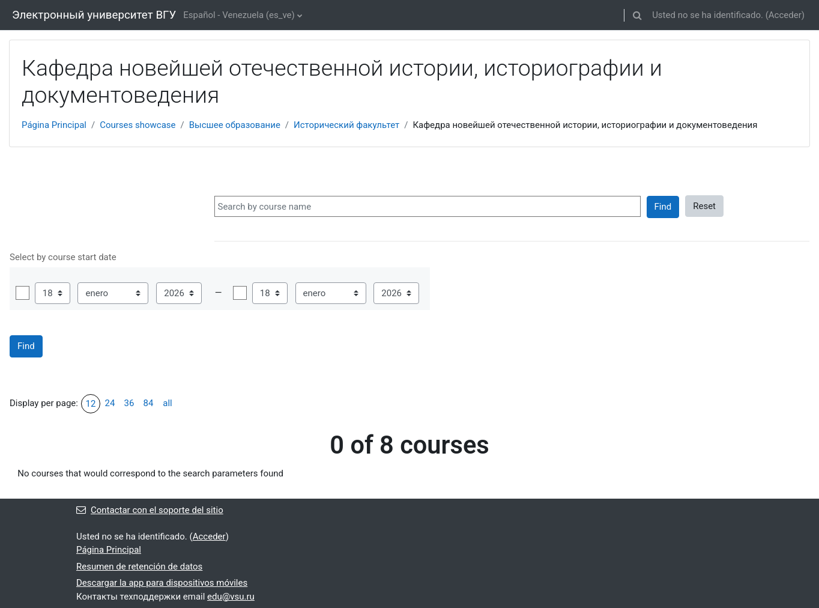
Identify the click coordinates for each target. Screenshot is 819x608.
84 (149, 403)
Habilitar (22, 293)
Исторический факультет (346, 125)
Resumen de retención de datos (139, 566)
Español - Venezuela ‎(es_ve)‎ (238, 15)
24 (110, 403)
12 (91, 403)
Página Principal (54, 125)
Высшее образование (234, 125)
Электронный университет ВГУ (94, 15)
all (167, 403)
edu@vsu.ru (231, 596)
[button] (637, 15)
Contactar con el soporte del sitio (149, 510)
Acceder (785, 15)
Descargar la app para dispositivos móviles (161, 582)
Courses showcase (137, 125)
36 (129, 403)
